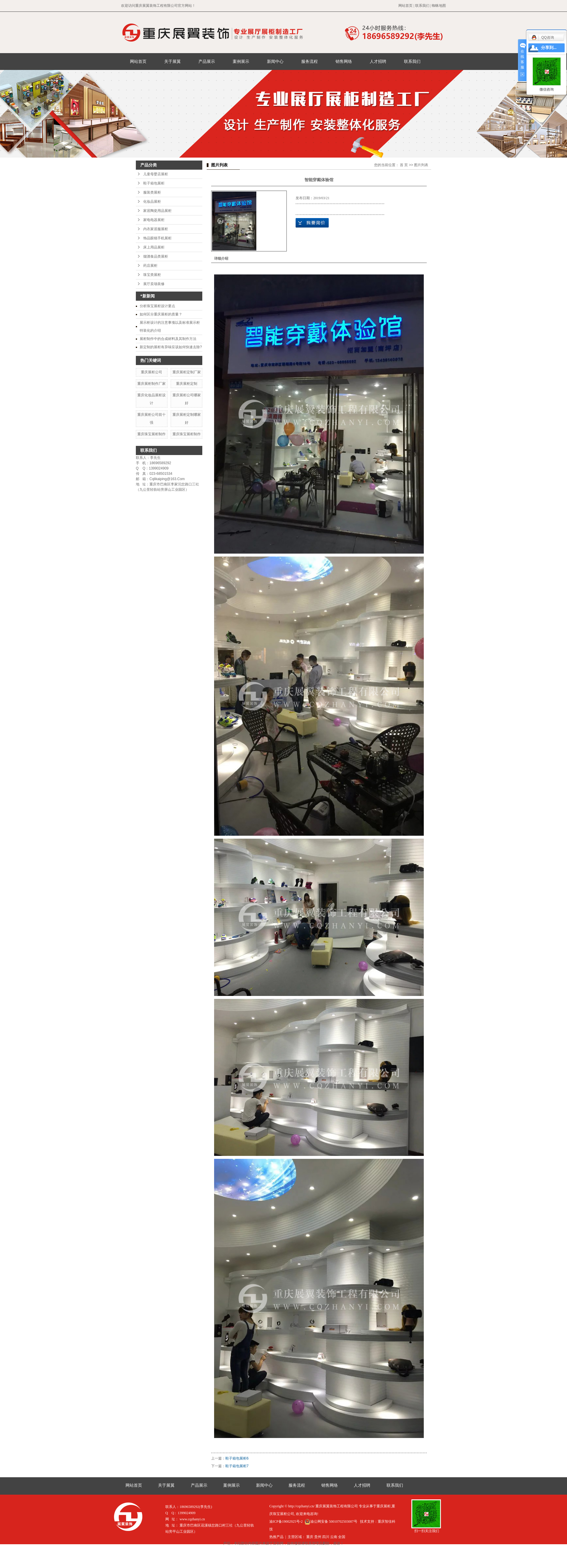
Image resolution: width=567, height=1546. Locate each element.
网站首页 (405, 6)
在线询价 (312, 223)
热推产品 (276, 1537)
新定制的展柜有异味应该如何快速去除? (171, 347)
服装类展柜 (152, 192)
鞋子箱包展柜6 (237, 1458)
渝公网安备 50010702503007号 (330, 1521)
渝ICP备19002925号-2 (286, 1521)
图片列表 (421, 165)
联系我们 (422, 6)
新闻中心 (275, 61)
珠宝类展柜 (152, 275)
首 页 (404, 165)
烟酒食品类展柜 (155, 256)
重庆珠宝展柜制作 (151, 434)
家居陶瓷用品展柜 (157, 211)
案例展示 (241, 61)
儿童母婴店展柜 (155, 174)
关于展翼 (172, 61)
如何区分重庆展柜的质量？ (161, 314)
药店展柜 (150, 266)
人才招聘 (378, 61)
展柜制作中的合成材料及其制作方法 (168, 339)
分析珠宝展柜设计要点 (157, 306)
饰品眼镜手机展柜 (157, 238)
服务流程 (309, 61)
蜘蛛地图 (439, 6)
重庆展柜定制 (186, 384)
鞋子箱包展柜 (153, 183)
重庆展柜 (384, 1506)
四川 (325, 1537)
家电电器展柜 (153, 220)
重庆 (309, 1537)
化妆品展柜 (152, 201)
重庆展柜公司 (151, 372)
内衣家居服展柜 (155, 229)
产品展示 (206, 61)
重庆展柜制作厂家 (151, 384)
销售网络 (343, 61)
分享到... (549, 47)
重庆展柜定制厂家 (186, 372)
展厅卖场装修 (153, 284)
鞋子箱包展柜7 (237, 1466)
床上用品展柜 (153, 247)
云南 (333, 1537)
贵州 (317, 1537)
